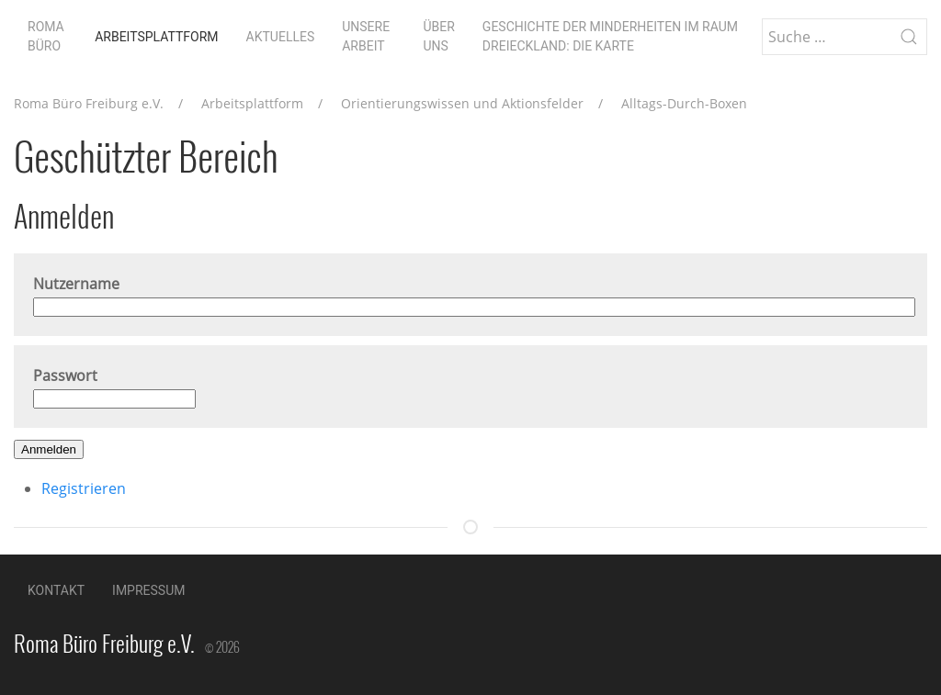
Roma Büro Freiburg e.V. (89, 103)
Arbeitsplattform (156, 36)
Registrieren (83, 488)
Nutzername (76, 284)
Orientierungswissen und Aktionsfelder (462, 103)
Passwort (65, 375)
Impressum (148, 590)
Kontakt (56, 590)
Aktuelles (280, 36)
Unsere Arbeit (366, 36)
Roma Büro (46, 36)
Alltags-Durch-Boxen (684, 103)
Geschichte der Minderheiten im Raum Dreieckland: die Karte (610, 36)
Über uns (438, 36)
